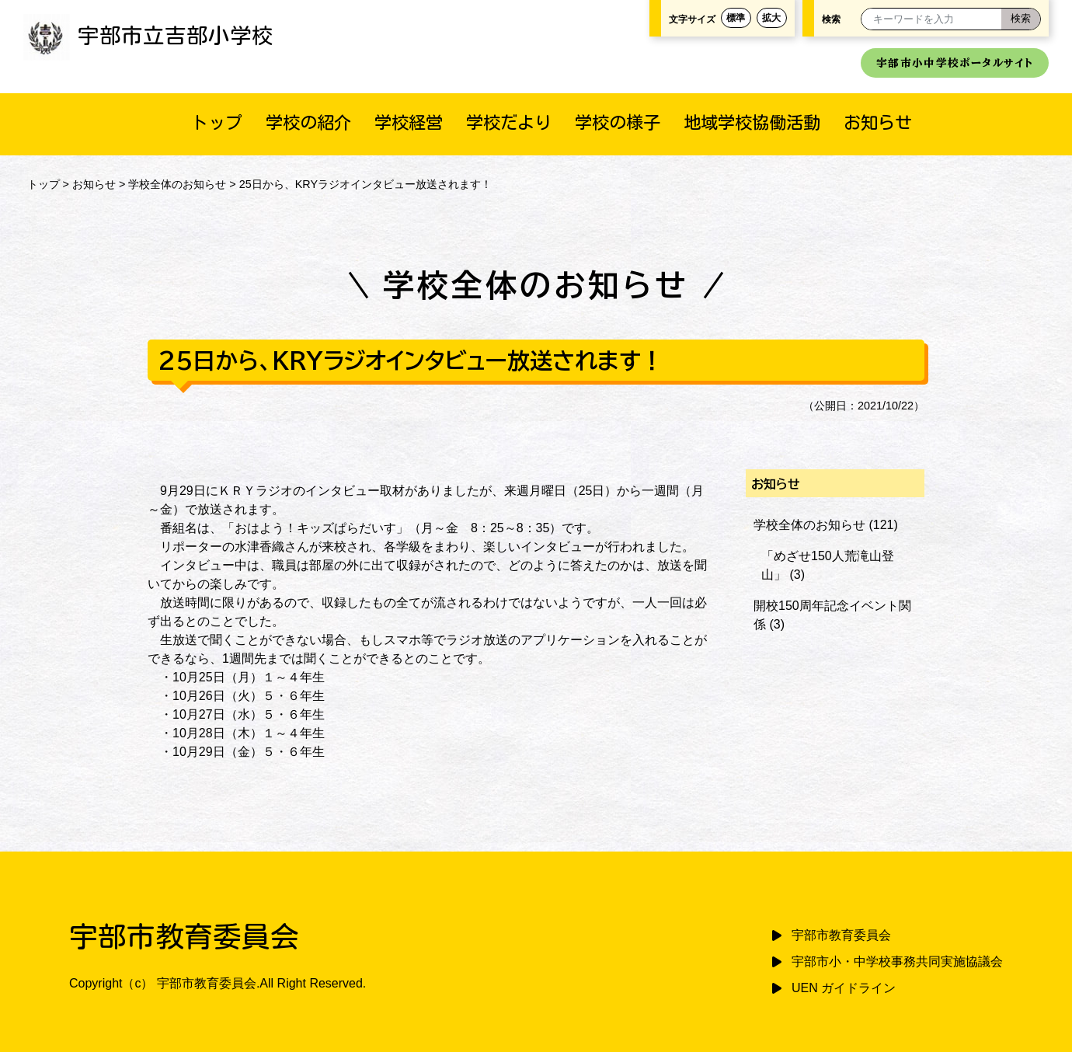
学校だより (509, 122)
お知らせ (878, 122)
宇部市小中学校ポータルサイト (954, 62)
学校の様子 (617, 122)
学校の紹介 (308, 122)
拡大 (771, 17)
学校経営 (408, 122)
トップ (216, 122)
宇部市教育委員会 (841, 935)
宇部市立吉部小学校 (148, 35)
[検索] (1020, 19)
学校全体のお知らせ (177, 184)
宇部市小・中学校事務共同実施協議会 (897, 961)
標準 (735, 17)
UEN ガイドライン (844, 988)
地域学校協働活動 (752, 122)
